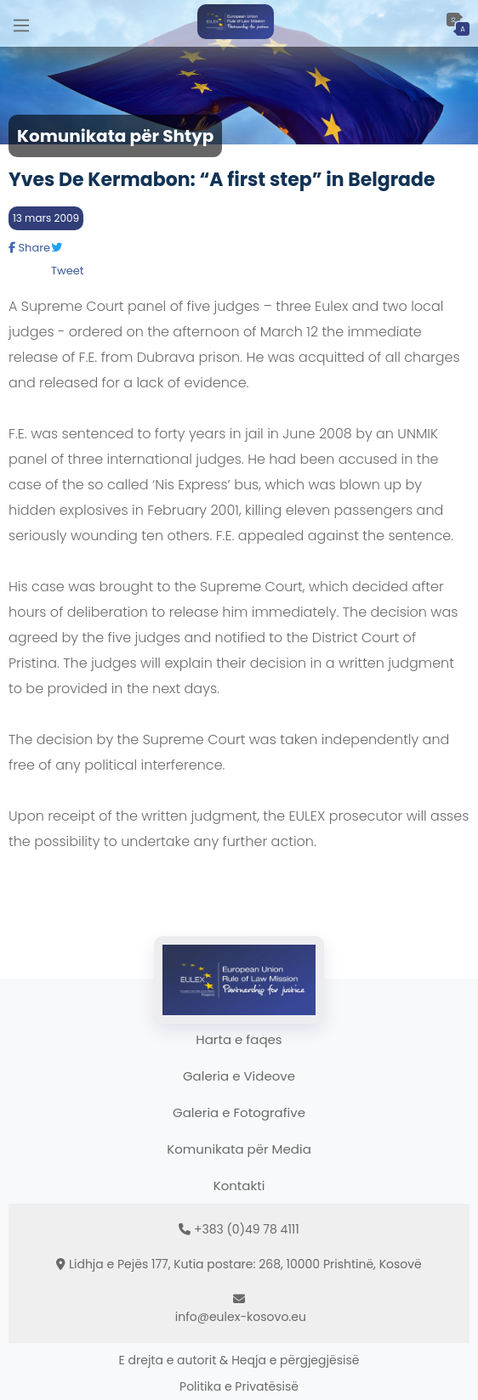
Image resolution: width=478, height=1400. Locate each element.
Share (29, 248)
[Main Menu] (21, 23)
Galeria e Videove (239, 1076)
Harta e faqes (239, 1039)
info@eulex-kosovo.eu (240, 1316)
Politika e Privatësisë (239, 1386)
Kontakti (239, 1185)
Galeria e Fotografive (239, 1112)
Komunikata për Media (239, 1149)
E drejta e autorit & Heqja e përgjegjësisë (239, 1360)
